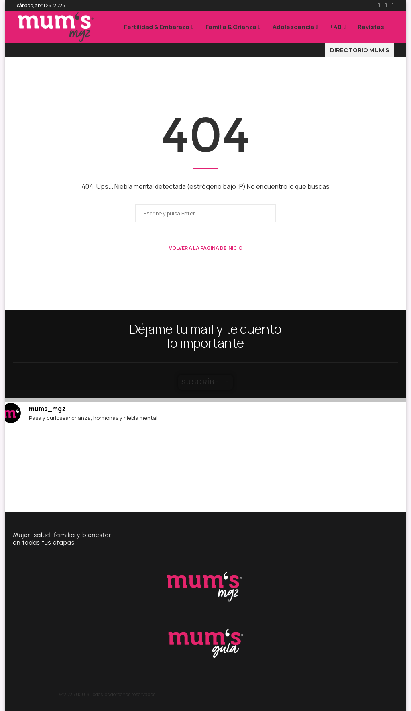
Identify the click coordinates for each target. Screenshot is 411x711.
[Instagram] (386, 5)
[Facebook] (379, 5)
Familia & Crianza (231, 26)
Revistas (371, 26)
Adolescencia (293, 26)
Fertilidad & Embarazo (156, 26)
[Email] (392, 5)
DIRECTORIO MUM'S (359, 50)
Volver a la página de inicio (205, 248)
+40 (336, 26)
